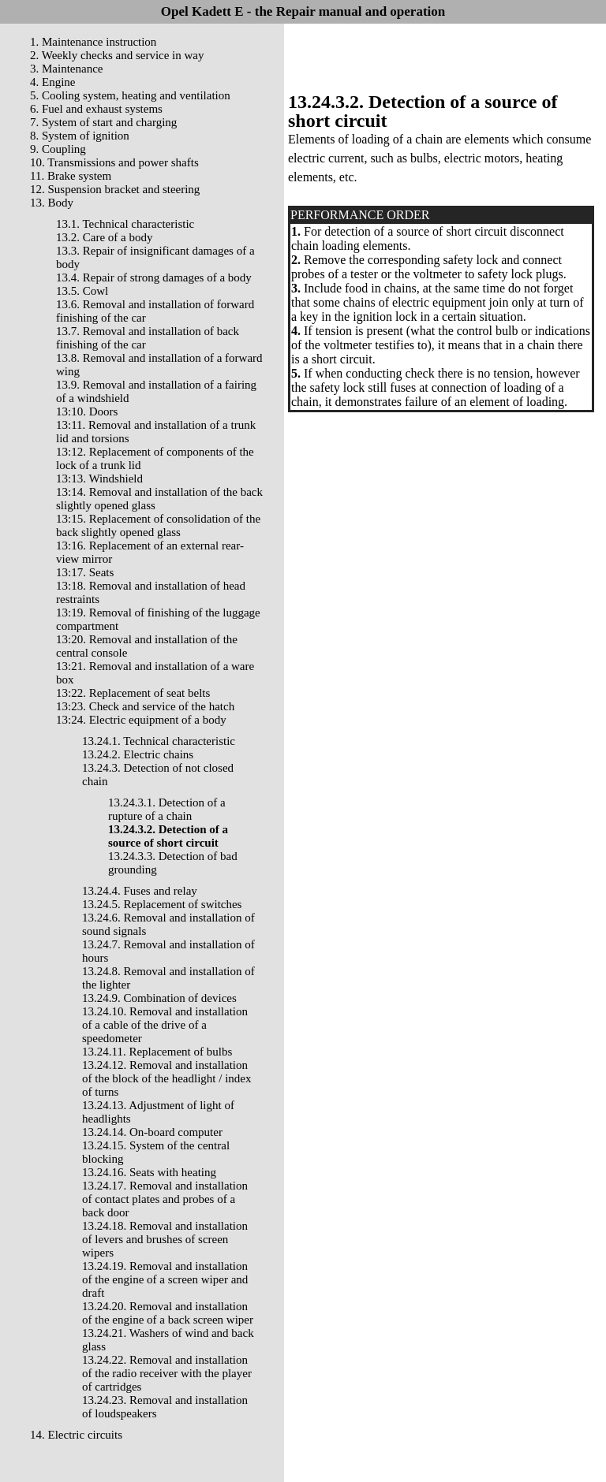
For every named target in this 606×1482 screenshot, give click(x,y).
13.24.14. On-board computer (152, 1132)
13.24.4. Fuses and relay (139, 890)
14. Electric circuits (76, 1434)
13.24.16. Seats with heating (149, 1172)
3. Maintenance (66, 68)
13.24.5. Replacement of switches (161, 904)
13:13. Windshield (99, 478)
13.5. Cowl (82, 291)
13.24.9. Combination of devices (159, 998)
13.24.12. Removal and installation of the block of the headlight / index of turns (167, 1078)
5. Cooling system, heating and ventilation (130, 95)
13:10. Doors (87, 411)
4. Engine (53, 82)
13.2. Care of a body (104, 237)
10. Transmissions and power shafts (114, 162)
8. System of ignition (79, 135)
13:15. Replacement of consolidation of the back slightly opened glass (158, 525)
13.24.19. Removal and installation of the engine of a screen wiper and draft (165, 1279)
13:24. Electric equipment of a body (141, 719)
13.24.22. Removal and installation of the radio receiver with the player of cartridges (167, 1373)
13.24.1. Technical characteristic (158, 741)
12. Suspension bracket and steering (115, 189)
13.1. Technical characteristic (125, 224)
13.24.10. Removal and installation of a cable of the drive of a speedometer (165, 1024)
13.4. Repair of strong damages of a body (154, 277)
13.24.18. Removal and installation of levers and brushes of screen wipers (165, 1239)
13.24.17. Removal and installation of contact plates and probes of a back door (165, 1199)
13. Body (51, 202)
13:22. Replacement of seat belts (133, 693)
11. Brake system (70, 175)
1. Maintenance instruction (93, 41)
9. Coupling (58, 149)
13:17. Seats (85, 572)
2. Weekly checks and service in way (117, 55)
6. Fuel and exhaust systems (96, 108)
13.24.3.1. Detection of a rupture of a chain (167, 809)
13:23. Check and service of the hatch (145, 706)
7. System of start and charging (103, 122)
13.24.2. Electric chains (137, 754)
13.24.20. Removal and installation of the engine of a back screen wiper (167, 1313)
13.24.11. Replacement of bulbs (157, 1051)
